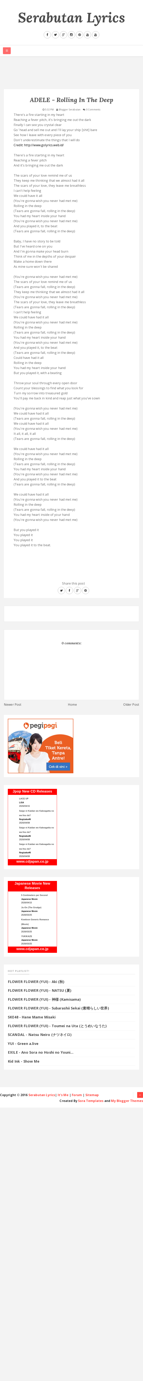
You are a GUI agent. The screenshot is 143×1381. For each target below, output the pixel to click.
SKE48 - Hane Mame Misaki (32, 1017)
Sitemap (92, 1095)
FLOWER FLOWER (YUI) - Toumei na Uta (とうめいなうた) (59, 1025)
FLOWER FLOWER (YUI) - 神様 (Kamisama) (44, 999)
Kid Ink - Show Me (23, 1061)
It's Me (63, 1095)
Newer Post (12, 704)
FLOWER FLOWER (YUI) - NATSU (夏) (39, 990)
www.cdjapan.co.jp (32, 861)
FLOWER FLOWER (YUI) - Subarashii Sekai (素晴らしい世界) (58, 1008)
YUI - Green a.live (23, 1043)
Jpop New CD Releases (32, 791)
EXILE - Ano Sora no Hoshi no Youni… (41, 1052)
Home (72, 704)
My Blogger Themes (127, 1101)
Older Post (131, 704)
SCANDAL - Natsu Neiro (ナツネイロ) (40, 1034)
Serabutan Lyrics (71, 17)
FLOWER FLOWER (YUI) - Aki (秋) (36, 981)
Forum (77, 1095)
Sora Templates (90, 1101)
